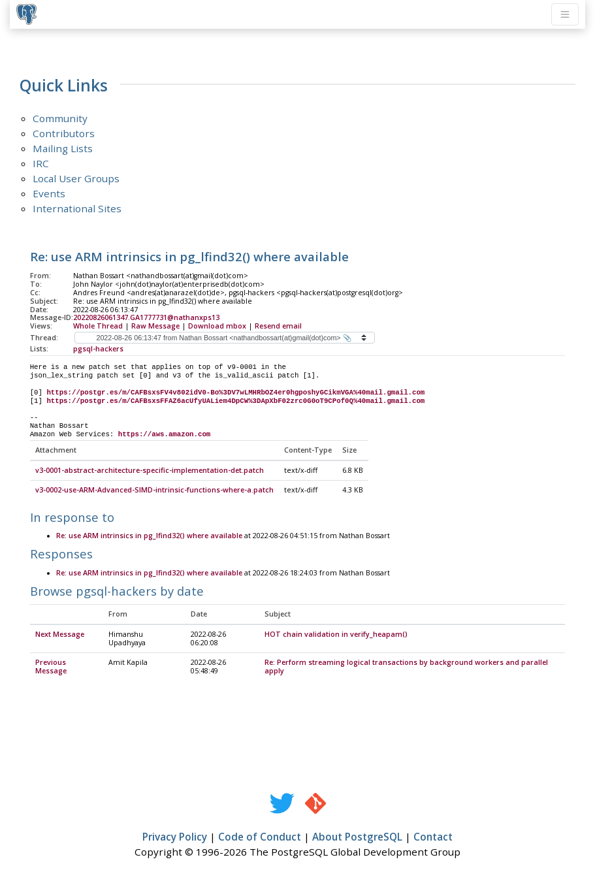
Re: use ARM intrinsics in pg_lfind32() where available (149, 536)
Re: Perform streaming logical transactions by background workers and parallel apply (406, 667)
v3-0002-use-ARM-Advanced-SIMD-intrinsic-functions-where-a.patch (154, 490)
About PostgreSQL (357, 837)
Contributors (64, 133)
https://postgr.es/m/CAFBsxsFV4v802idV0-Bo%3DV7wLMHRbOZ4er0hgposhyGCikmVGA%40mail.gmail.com (235, 392)
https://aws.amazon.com (164, 434)
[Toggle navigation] (565, 14)
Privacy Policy (174, 837)
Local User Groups (76, 178)
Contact (433, 837)
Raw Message (155, 325)
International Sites (77, 208)
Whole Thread (98, 325)
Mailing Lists (63, 148)
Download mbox (217, 325)
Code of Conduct (259, 837)
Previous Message (51, 667)
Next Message (59, 634)
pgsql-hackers (98, 348)
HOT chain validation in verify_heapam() (336, 634)
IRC (41, 163)
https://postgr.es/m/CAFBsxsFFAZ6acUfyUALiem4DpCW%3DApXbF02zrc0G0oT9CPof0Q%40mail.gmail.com (235, 401)
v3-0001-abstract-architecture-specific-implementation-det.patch (149, 470)
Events (49, 193)
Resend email (278, 325)
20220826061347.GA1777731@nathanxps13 (146, 317)
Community (60, 118)
